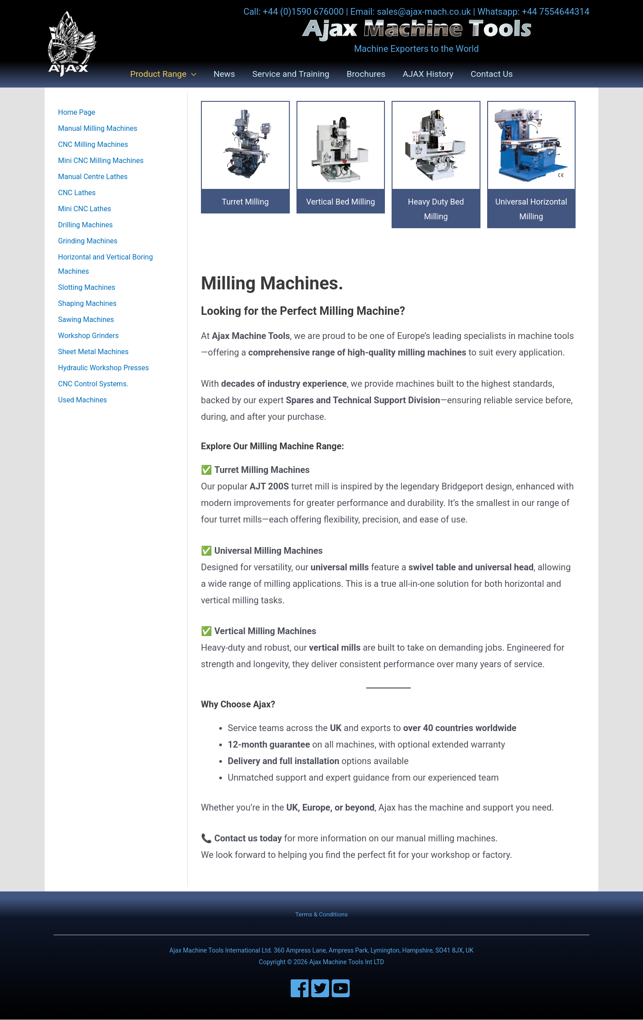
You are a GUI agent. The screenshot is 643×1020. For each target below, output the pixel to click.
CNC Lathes (77, 193)
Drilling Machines (85, 225)
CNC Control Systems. (93, 384)
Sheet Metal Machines (93, 352)
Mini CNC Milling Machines (100, 161)
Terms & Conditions (321, 914)
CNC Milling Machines (93, 145)
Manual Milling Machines (98, 129)
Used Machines (82, 400)
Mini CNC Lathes (84, 209)
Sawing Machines (86, 320)
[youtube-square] (342, 989)
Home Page (76, 113)
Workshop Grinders (88, 336)
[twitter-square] (321, 989)
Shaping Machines (87, 304)
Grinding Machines (87, 241)
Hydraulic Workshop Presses (103, 368)
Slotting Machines (86, 288)
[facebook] (301, 989)
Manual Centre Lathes (93, 177)
